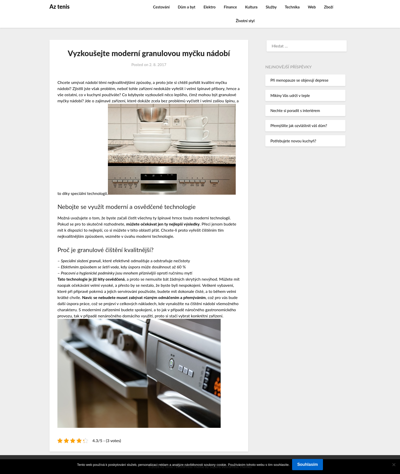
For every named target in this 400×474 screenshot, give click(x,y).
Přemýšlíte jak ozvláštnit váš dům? (298, 125)
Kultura (251, 7)
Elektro (210, 7)
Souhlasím (307, 464)
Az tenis (59, 6)
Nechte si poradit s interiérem (295, 110)
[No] (393, 464)
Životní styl (245, 20)
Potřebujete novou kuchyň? (293, 141)
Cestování (161, 7)
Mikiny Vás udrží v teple (290, 95)
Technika (292, 7)
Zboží (328, 7)
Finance (230, 7)
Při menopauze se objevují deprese (299, 80)
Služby (271, 7)
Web (312, 7)
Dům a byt (186, 7)
